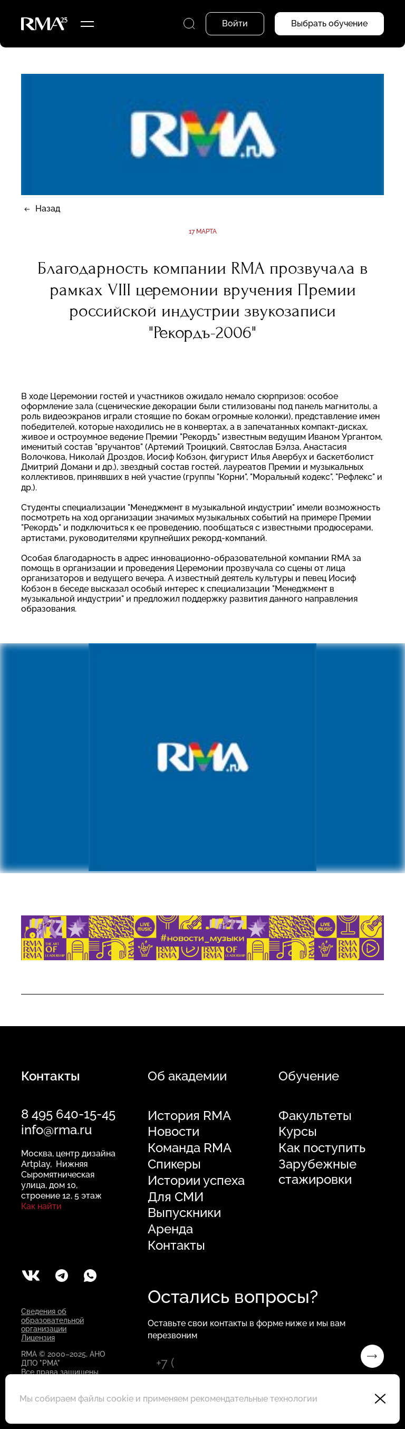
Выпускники (184, 1212)
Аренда (170, 1229)
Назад (47, 209)
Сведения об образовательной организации (52, 1320)
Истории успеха (196, 1180)
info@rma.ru (56, 1129)
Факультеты (315, 1115)
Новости (173, 1131)
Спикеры (174, 1164)
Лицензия (38, 1338)
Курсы (297, 1131)
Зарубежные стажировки (317, 1172)
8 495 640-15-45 (68, 1114)
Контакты (176, 1245)
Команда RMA (190, 1148)
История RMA (189, 1115)
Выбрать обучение (329, 23)
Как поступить (321, 1148)
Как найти (41, 1206)
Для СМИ (176, 1197)
